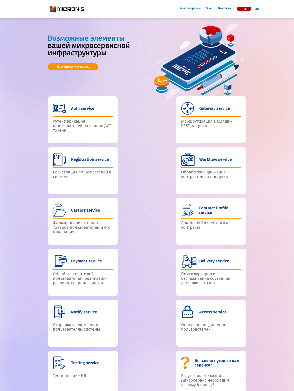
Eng (257, 9)
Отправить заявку (221, 318)
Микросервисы (190, 8)
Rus (244, 9)
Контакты (225, 8)
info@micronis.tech (141, 374)
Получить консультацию (73, 66)
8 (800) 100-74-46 (142, 369)
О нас (209, 8)
